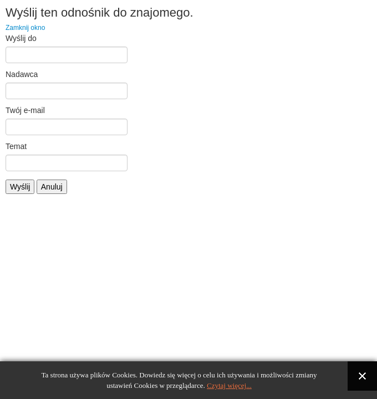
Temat (16, 146)
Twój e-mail (25, 110)
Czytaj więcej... (229, 385)
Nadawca (22, 74)
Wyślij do (21, 38)
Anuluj (52, 186)
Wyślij (20, 186)
